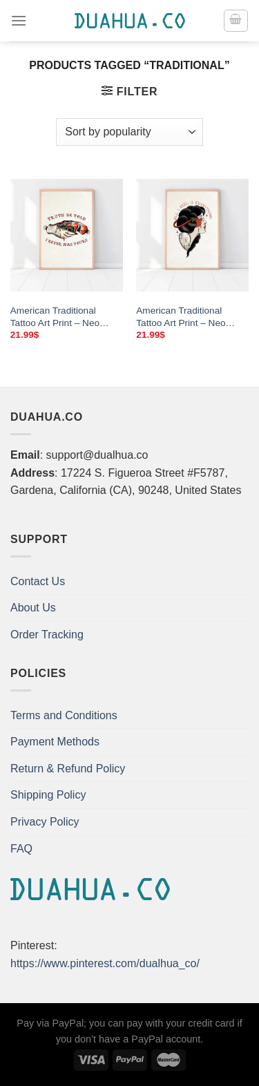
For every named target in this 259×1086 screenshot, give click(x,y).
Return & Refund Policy (67, 768)
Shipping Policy (48, 795)
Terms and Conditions (63, 715)
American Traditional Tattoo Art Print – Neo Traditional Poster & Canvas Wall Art (180, 317)
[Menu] (18, 20)
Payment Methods (54, 741)
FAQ (21, 849)
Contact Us (37, 581)
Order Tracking (47, 634)
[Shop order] (129, 132)
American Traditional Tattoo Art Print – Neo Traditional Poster (54, 317)
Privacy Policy (44, 822)
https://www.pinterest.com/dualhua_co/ (105, 963)
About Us (33, 607)
